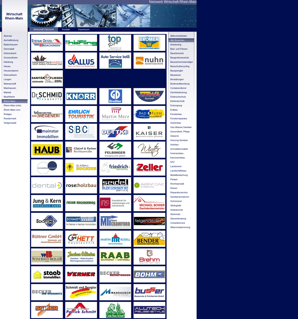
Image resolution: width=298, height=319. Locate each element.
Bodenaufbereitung (180, 83)
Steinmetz (175, 214)
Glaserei (174, 136)
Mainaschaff (10, 83)
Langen (7, 79)
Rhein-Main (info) (12, 105)
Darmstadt (9, 49)
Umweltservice (177, 223)
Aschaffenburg (11, 40)
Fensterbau (176, 114)
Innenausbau (177, 153)
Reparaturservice (179, 192)
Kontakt (66, 29)
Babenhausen (11, 44)
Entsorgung (176, 105)
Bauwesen (175, 75)
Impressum (83, 29)
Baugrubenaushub (179, 57)
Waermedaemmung (180, 227)
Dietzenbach (10, 53)
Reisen (173, 188)
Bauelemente (177, 53)
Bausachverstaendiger (181, 62)
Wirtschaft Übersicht (44, 29)
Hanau (7, 66)
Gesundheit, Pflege (180, 131)
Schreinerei (176, 201)
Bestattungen (177, 79)
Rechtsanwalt (177, 183)
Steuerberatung (178, 218)
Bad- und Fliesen (178, 49)
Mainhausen (10, 88)
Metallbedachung (179, 175)
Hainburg (8, 62)
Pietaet (173, 179)
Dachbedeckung (178, 92)
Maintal (7, 92)
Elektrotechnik (177, 101)
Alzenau (8, 36)
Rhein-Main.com (12, 110)
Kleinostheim (10, 75)
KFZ (172, 162)
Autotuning (175, 44)
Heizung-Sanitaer (179, 140)
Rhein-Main (9, 101)
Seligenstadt (10, 123)
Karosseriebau (177, 157)
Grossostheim (11, 57)
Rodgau (8, 114)
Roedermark (10, 118)
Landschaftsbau (178, 170)
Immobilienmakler (179, 149)
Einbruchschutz (178, 96)
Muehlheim (9, 96)
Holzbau (174, 144)
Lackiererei (175, 166)
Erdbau (174, 110)
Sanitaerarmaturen (179, 197)
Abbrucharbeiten (178, 36)
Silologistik (175, 205)
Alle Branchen (177, 40)
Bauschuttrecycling (179, 66)
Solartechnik (176, 210)
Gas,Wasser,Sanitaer (181, 127)
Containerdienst (178, 88)
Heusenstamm (11, 70)
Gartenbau (175, 123)
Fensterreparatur (178, 118)
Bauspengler (176, 70)
